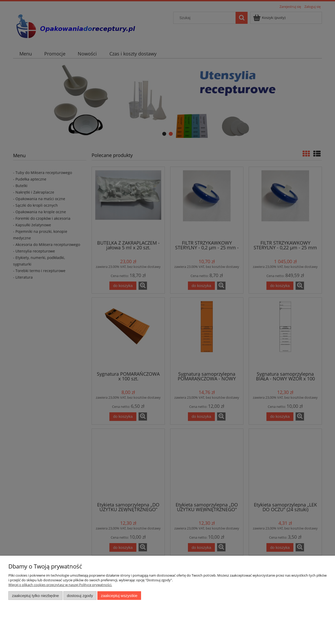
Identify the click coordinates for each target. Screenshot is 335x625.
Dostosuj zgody (80, 595)
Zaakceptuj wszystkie (119, 595)
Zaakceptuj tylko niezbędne (35, 595)
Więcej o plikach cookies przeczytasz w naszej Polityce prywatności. (60, 584)
